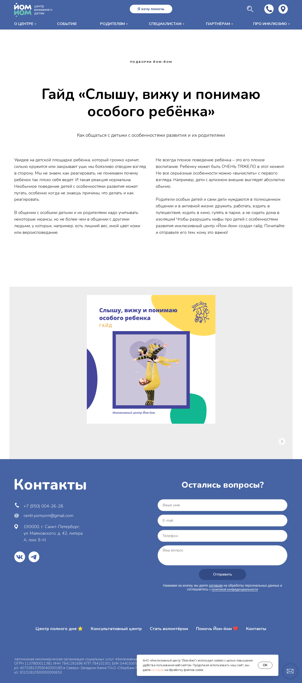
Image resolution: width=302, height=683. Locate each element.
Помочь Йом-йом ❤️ (217, 629)
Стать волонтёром (169, 629)
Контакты (256, 629)
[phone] (222, 536)
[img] (283, 9)
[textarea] (222, 555)
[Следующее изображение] (281, 441)
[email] (222, 520)
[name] (222, 505)
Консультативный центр (116, 629)
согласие (157, 670)
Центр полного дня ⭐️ (59, 629)
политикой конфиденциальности (235, 589)
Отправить (222, 574)
